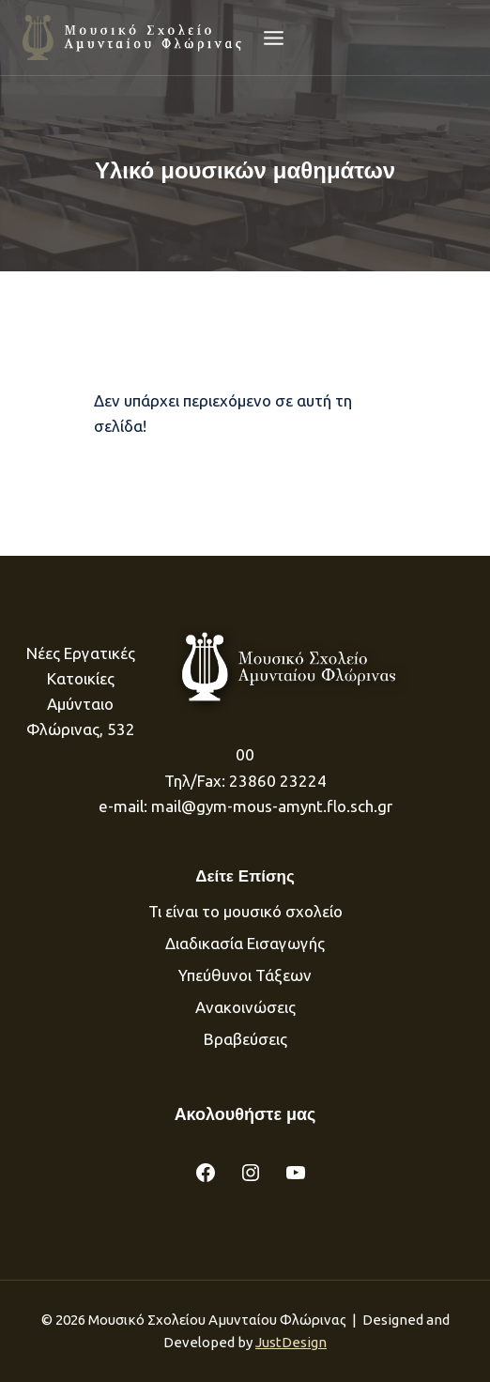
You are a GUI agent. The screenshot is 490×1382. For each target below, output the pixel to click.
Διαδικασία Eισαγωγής (245, 943)
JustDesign (291, 1342)
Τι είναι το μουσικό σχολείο (245, 911)
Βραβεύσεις (245, 1039)
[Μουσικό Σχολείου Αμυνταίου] (134, 37)
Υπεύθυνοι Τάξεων (245, 975)
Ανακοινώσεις (245, 1007)
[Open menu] (274, 37)
